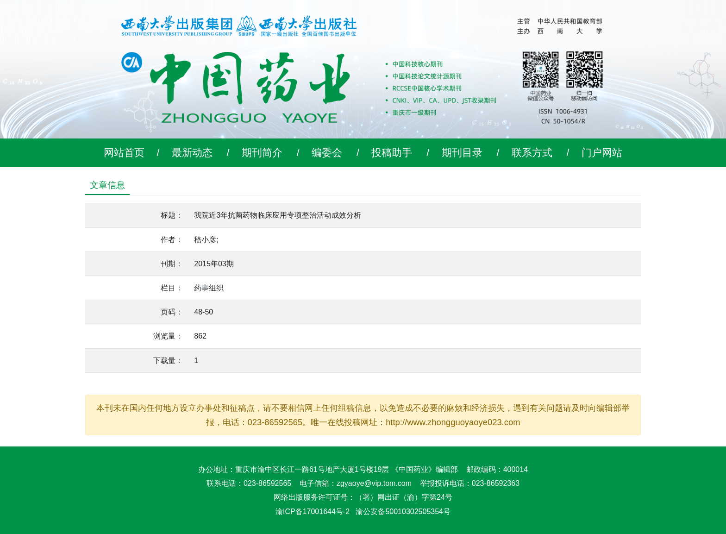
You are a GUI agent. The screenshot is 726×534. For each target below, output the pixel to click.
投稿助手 (391, 152)
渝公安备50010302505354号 (403, 511)
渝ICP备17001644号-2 (312, 511)
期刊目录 (462, 152)
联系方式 (532, 152)
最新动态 (192, 152)
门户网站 (602, 152)
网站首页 (124, 152)
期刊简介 (262, 152)
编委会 (327, 152)
